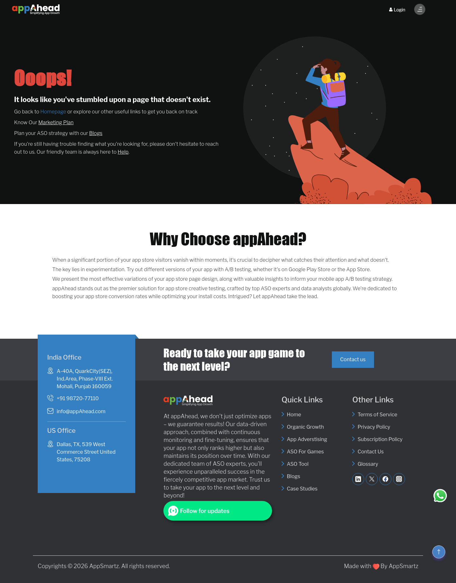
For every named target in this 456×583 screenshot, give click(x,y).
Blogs (96, 133)
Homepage (53, 112)
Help (123, 152)
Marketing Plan (55, 122)
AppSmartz (104, 566)
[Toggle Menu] (420, 9)
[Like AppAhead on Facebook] (385, 479)
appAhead (184, 416)
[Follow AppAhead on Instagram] (399, 479)
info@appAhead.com (81, 411)
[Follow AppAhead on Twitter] (372, 479)
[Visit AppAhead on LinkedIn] (358, 479)
